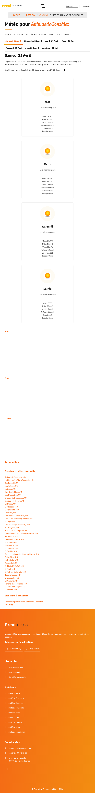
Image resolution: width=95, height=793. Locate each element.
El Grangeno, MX (12, 527)
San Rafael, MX (11, 483)
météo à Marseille (16, 708)
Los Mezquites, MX (13, 495)
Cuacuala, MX (11, 563)
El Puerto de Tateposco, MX (16, 530)
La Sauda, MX (10, 512)
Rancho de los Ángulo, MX (16, 584)
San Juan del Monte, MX (15, 501)
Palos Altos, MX (11, 557)
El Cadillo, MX (11, 551)
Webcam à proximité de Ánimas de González (24, 601)
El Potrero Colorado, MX (15, 572)
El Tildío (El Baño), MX (14, 566)
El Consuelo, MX (12, 578)
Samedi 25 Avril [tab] (13, 40)
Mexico (30, 15)
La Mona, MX (10, 504)
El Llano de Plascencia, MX (16, 498)
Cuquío (43, 15)
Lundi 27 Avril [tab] (51, 40)
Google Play (16, 648)
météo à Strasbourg (17, 732)
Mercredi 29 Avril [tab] (13, 48)
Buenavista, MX (11, 545)
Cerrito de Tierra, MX (14, 492)
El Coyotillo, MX (12, 521)
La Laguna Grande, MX (14, 539)
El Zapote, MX (11, 589)
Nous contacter (15, 672)
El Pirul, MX (10, 569)
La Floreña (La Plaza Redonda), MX (19, 480)
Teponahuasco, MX (13, 575)
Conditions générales (17, 677)
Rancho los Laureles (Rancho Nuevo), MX (22, 554)
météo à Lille (14, 717)
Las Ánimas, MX (11, 486)
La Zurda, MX (10, 489)
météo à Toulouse (16, 703)
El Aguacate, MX (12, 509)
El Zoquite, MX (11, 542)
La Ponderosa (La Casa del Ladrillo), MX (21, 533)
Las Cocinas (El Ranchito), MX (17, 524)
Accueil (17, 15)
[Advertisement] (47, 353)
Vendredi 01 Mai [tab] (50, 48)
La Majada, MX (11, 560)
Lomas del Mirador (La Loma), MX (19, 518)
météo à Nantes (15, 722)
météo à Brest (14, 712)
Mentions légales (16, 667)
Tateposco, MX (11, 536)
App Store (34, 648)
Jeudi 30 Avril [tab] (32, 48)
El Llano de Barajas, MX (15, 586)
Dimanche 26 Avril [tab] (33, 40)
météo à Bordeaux (16, 698)
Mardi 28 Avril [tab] (68, 40)
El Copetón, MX (11, 548)
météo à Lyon (14, 727)
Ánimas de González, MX (15, 477)
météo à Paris (14, 693)
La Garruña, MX (11, 581)
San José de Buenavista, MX (16, 515)
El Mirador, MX (11, 507)
